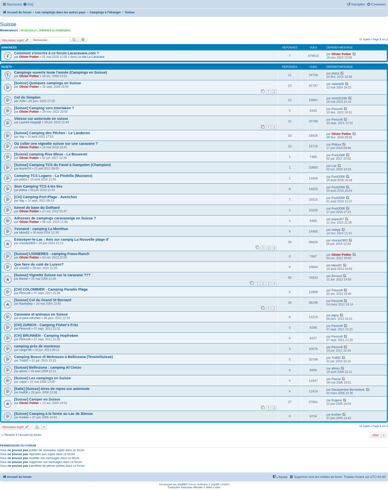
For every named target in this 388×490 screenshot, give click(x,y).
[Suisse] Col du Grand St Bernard (42, 300)
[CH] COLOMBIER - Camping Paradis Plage (51, 289)
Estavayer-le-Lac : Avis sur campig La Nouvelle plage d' (61, 239)
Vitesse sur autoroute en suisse (41, 119)
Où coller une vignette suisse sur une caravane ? (56, 144)
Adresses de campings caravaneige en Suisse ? (55, 218)
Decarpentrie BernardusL (348, 389)
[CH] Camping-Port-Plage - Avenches (45, 197)
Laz (334, 166)
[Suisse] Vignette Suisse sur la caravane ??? (52, 275)
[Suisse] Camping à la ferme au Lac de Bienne (53, 414)
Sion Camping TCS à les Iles (38, 186)
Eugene (337, 400)
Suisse (8, 24)
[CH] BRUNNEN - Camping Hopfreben (46, 336)
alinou (23, 371)
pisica (335, 73)
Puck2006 (338, 155)
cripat (23, 381)
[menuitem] (28, 4)
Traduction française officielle (185, 487)
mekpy (336, 230)
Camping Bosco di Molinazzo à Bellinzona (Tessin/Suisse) (63, 357)
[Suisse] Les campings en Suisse (42, 378)
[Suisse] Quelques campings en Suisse (47, 83)
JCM (22, 101)
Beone (23, 278)
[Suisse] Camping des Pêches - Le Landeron (52, 133)
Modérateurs (29, 30)
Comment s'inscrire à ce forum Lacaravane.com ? (56, 53)
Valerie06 (338, 84)
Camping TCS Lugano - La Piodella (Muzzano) (53, 176)
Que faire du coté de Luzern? (39, 264)
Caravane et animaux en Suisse (41, 314)
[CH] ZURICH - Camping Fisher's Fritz (46, 325)
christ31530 (339, 98)
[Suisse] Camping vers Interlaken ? (44, 108)
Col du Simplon (27, 97)
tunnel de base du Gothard (37, 208)
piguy (335, 315)
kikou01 (24, 232)
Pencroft (337, 109)
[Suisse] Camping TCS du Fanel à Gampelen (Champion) (62, 165)
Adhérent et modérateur (55, 30)
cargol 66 (25, 350)
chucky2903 (27, 243)
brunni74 (25, 168)
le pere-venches (30, 318)
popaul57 (338, 219)
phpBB (181, 484)
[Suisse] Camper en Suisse (37, 399)
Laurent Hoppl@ (30, 122)
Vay (21, 136)
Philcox (336, 144)
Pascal (336, 379)
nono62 (24, 268)
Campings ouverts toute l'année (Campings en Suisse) (60, 72)
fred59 (23, 392)
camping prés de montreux (37, 346)
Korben (24, 417)
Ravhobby (26, 303)
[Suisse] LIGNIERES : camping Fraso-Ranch (51, 254)
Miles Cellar (213, 487)
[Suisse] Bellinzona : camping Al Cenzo (47, 367)
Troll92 (23, 360)
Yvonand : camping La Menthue (41, 229)
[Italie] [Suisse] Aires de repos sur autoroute (52, 389)
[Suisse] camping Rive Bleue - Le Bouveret (50, 154)
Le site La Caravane (91, 57)
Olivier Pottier (29, 57)
